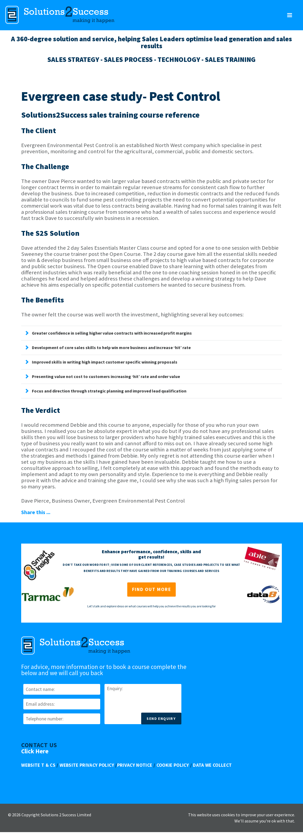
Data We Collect (212, 765)
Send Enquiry (161, 718)
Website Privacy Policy (86, 765)
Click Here (34, 751)
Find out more (151, 589)
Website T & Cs (38, 765)
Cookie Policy (172, 765)
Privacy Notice (134, 765)
